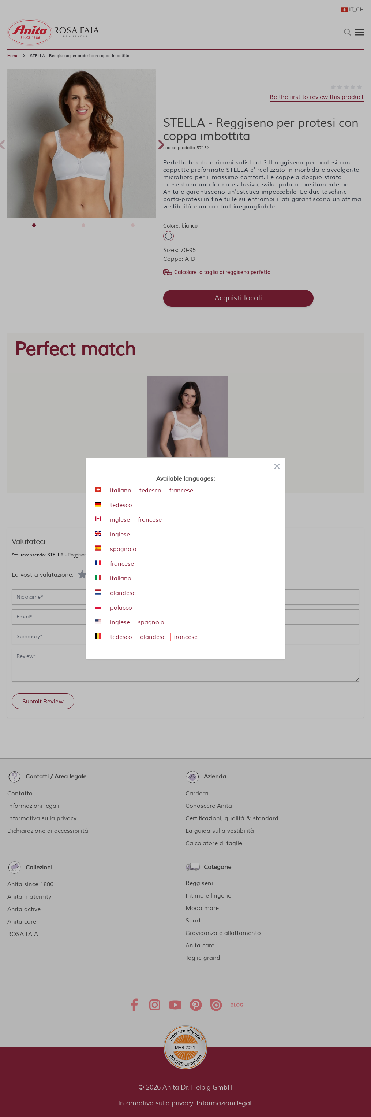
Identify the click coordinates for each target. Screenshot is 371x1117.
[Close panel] (277, 466)
